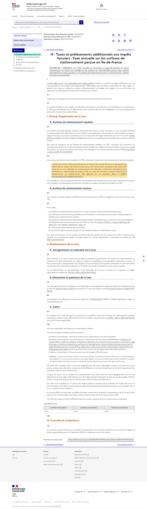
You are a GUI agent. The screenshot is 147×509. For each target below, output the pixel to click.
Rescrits (62, 16)
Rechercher (81, 22)
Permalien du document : (53, 439)
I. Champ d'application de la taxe (28, 54)
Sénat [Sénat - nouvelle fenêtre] (76, 477)
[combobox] (46, 22)
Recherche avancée (101, 22)
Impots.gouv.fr (79, 474)
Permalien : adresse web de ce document (125, 35)
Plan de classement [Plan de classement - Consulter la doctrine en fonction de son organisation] (27, 16)
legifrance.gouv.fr (110, 492)
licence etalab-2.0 (54, 506)
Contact (14, 458)
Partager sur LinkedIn (125, 41)
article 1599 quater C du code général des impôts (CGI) (70, 83)
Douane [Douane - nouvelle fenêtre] (77, 464)
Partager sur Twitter (119, 41)
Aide (13, 455)
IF (34, 27)
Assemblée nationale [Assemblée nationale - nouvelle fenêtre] (81, 455)
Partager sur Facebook (113, 41)
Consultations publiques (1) (46, 16)
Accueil (14, 16)
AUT (39, 27)
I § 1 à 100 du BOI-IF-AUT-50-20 (83, 272)
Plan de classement (25, 27)
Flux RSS (45, 455)
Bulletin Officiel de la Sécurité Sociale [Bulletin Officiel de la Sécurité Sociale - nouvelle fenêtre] (86, 458)
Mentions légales (37, 502)
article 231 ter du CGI (64, 288)
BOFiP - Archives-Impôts (76, 16)
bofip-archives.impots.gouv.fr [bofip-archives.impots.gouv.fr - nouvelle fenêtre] (52, 464)
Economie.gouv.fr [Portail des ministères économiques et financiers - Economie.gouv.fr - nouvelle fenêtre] (80, 471)
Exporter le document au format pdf (113, 35)
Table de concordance (50, 458)
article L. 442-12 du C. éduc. (72, 224)
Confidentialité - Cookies (62, 502)
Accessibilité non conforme (20, 502)
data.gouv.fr (125, 492)
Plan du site (48, 502)
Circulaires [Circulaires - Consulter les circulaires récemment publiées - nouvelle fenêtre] (78, 461)
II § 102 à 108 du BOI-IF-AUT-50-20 (120, 318)
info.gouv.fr (79, 492)
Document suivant (125, 49)
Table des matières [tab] (20, 36)
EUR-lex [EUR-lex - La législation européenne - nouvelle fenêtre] (77, 468)
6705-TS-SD (95, 299)
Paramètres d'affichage (82, 502)
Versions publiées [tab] (20, 45)
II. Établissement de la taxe (24, 68)
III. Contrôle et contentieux (24, 71)
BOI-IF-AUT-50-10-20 (55, 240)
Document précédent (54, 49)
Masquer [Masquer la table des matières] (19, 50)
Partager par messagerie (130, 41)
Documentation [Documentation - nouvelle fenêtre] (48, 461)
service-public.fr (93, 492)
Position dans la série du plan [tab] (24, 40)
